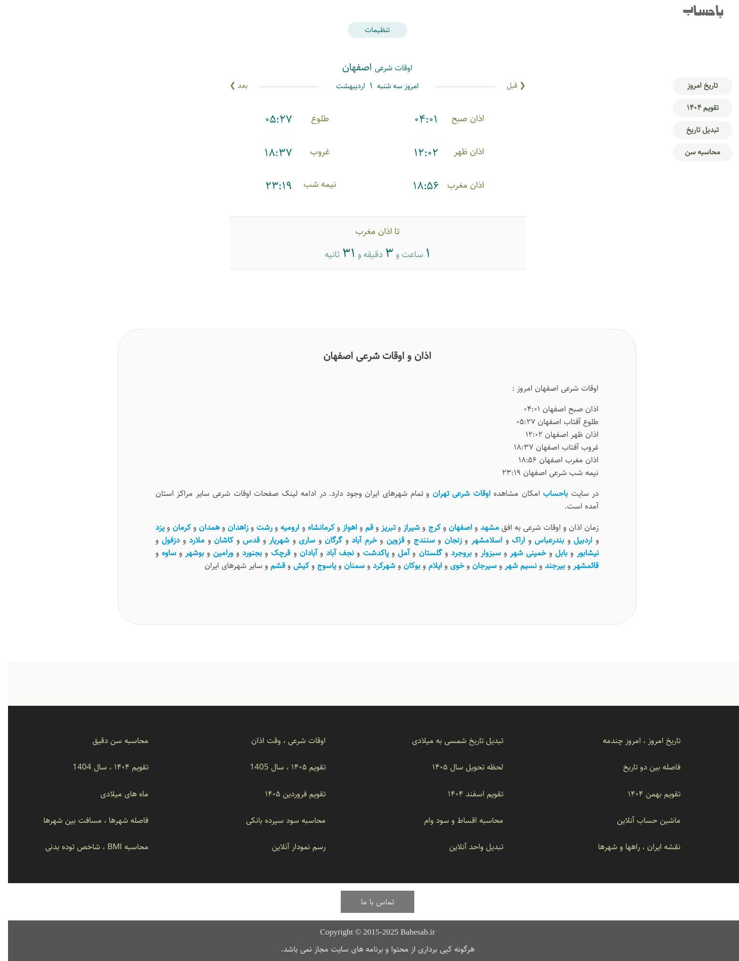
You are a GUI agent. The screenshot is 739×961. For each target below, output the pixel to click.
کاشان (215, 540)
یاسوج (318, 565)
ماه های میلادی (116, 793)
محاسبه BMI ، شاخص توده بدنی (88, 846)
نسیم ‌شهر (513, 565)
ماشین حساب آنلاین (641, 820)
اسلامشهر (478, 540)
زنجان (445, 540)
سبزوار (483, 552)
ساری (299, 540)
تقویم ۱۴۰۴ (695, 108)
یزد (152, 527)
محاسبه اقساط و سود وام (455, 820)
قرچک (272, 552)
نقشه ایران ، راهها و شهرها (631, 846)
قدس (243, 540)
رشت (256, 527)
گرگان (325, 540)
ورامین (215, 552)
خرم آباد (356, 540)
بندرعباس (541, 540)
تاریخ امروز (694, 86)
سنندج (416, 540)
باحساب (695, 12)
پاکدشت (368, 552)
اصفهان (452, 527)
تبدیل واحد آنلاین (468, 846)
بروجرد (453, 552)
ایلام (427, 565)
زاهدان (230, 527)
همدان (201, 527)
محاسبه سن (694, 152)
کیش (293, 565)
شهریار (271, 540)
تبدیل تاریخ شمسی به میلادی (449, 740)
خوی (449, 565)
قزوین (387, 540)
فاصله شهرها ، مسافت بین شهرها (87, 820)
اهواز (342, 527)
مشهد (481, 527)
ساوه (161, 552)
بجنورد (244, 552)
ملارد (189, 540)
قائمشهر (578, 565)
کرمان (173, 527)
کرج (426, 527)
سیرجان (476, 565)
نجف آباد (332, 552)
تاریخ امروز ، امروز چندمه (634, 740)
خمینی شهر (520, 552)
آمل (396, 552)
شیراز (403, 527)
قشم (270, 565)
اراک (510, 540)
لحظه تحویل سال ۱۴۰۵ (459, 766)
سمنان (346, 565)
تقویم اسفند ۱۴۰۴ (467, 793)
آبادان (300, 552)
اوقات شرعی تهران (454, 493)
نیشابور (580, 552)
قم (361, 527)
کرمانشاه (313, 527)
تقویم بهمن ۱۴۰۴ (646, 793)
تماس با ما (369, 901)
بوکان (403, 565)
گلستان (422, 552)
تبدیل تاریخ (694, 130)
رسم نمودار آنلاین (291, 846)
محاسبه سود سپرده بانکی (278, 820)
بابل (553, 552)
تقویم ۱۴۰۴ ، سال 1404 (102, 766)
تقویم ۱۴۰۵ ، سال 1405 (280, 766)
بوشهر (186, 552)
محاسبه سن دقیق (112, 740)
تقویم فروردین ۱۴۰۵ (287, 793)
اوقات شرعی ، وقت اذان (280, 740)
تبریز (380, 527)
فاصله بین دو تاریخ (644, 766)
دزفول (163, 540)
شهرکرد (376, 565)
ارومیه (281, 527)
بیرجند (547, 565)
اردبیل (575, 540)
